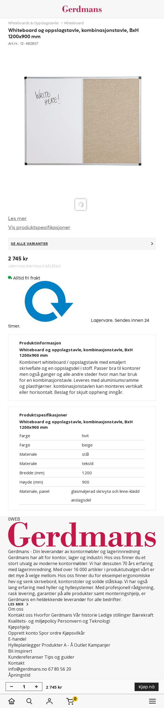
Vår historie (85, 615)
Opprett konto (23, 633)
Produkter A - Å (57, 645)
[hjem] (17, 701)
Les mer (17, 218)
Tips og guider (59, 657)
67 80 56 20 (59, 669)
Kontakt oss (20, 615)
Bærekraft (142, 615)
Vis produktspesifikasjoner (39, 227)
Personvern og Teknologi (83, 621)
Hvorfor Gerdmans (53, 615)
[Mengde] (24, 686)
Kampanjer (99, 645)
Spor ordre (50, 633)
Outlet (80, 645)
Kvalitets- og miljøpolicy (32, 621)
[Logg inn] (49, 701)
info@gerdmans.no (27, 669)
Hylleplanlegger (24, 645)
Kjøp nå (146, 687)
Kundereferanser (25, 657)
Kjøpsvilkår (73, 633)
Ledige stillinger (114, 615)
